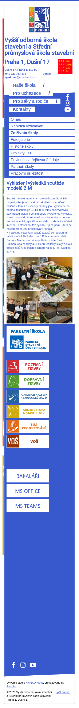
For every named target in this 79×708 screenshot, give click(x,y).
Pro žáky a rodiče (30, 101)
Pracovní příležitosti (27, 173)
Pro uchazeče (27, 93)
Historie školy (22, 146)
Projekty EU (21, 153)
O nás (16, 119)
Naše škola (24, 85)
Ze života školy (24, 133)
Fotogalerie (20, 140)
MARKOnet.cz (34, 682)
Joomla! (11, 686)
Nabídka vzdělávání (27, 126)
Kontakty (22, 109)
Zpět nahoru (63, 692)
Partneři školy (22, 166)
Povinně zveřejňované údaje (35, 160)
